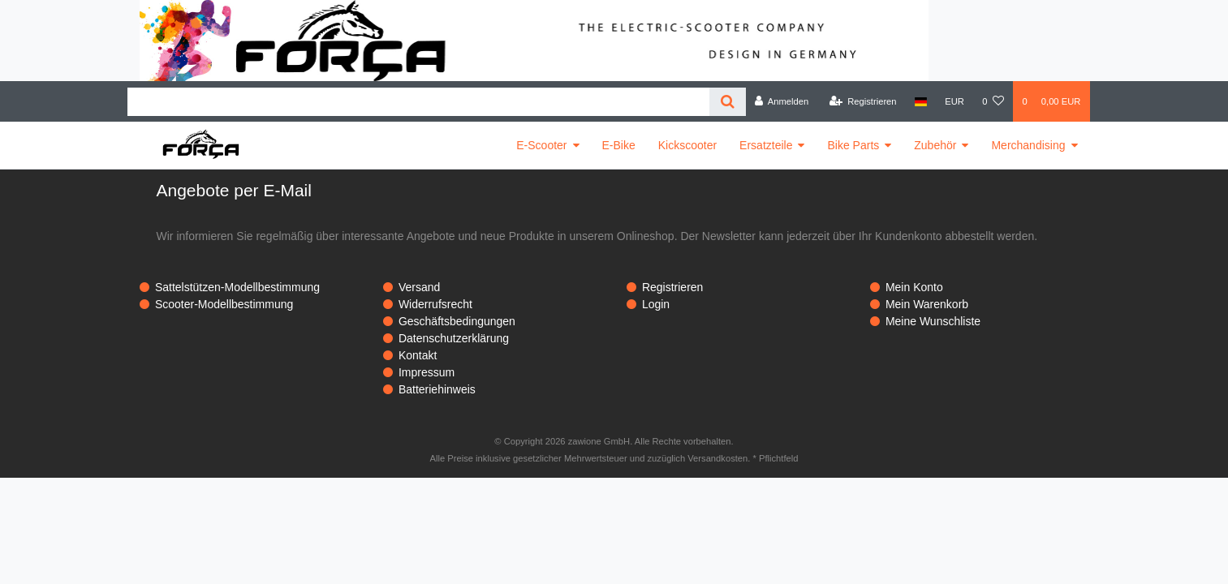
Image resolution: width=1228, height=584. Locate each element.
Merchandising (1028, 145)
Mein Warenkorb (926, 304)
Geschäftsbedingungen (457, 321)
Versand (419, 287)
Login (656, 304)
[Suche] (727, 102)
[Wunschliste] (993, 101)
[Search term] (418, 102)
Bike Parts (853, 145)
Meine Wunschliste (932, 321)
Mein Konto (914, 287)
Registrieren (672, 287)
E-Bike (619, 145)
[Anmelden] (782, 101)
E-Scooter (541, 145)
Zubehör (935, 145)
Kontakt (418, 355)
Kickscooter (687, 145)
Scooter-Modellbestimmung (224, 304)
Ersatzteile (765, 145)
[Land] (921, 101)
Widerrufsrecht (435, 304)
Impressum (427, 372)
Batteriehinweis (437, 389)
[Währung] (954, 101)
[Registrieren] (862, 101)
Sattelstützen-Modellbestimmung (237, 287)
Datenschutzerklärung (454, 338)
